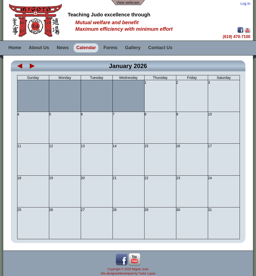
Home (15, 47)
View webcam (128, 3)
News (63, 47)
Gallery (133, 47)
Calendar (86, 47)
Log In (245, 4)
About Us (39, 47)
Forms (110, 47)
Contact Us (160, 47)
